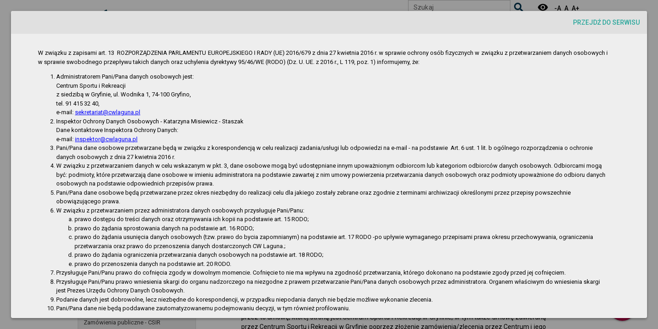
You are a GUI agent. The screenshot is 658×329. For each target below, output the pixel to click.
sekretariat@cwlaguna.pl (107, 112)
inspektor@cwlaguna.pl (106, 139)
